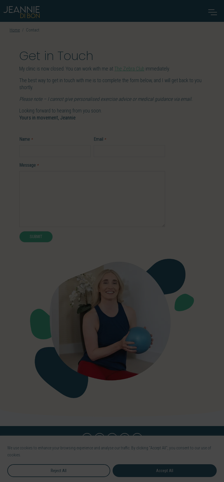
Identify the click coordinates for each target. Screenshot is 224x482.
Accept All (164, 470)
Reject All (58, 470)
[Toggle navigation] (212, 12)
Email (100, 139)
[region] (112, 459)
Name (26, 139)
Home (15, 30)
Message (28, 165)
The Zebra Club (129, 69)
